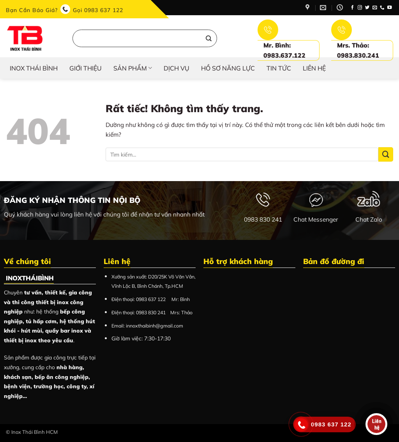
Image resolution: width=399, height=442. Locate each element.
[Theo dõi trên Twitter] (367, 7)
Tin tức (279, 68)
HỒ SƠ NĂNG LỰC (228, 68)
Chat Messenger (315, 219)
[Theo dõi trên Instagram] (360, 7)
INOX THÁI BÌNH (34, 68)
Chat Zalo (368, 219)
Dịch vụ (176, 68)
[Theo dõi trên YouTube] (389, 7)
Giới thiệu (85, 68)
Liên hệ (314, 68)
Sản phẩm (132, 68)
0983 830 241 (263, 219)
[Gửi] (208, 38)
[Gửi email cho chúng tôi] (375, 7)
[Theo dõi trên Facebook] (352, 7)
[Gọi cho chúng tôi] (382, 7)
